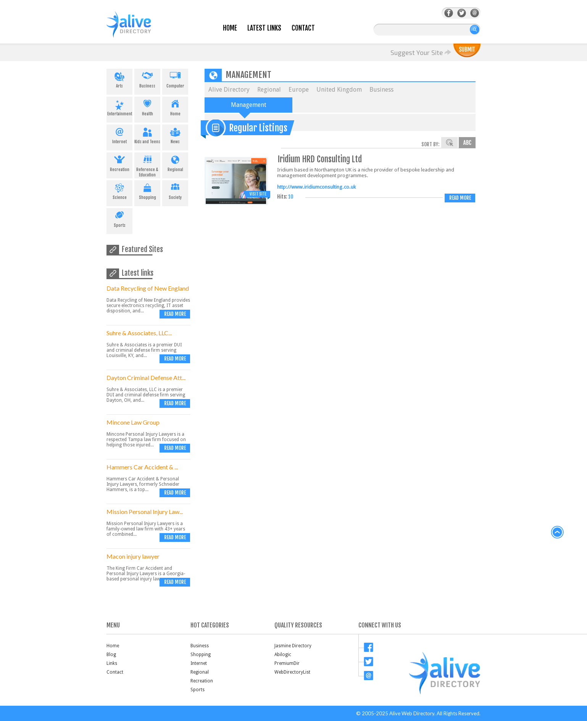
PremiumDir (287, 663)
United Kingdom (339, 89)
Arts (119, 79)
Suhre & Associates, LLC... (139, 332)
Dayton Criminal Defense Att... (145, 377)
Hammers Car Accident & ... (142, 466)
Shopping (147, 190)
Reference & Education (147, 165)
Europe (299, 89)
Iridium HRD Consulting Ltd (320, 159)
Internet (119, 134)
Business (147, 79)
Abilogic (282, 654)
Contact (303, 28)
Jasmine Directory (292, 645)
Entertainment (119, 106)
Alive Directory (229, 89)
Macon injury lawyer (133, 556)
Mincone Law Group (133, 422)
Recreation (119, 162)
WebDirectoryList (292, 672)
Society (175, 190)
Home (230, 28)
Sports (119, 218)
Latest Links (264, 28)
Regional (175, 162)
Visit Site (258, 194)
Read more (175, 314)
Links (111, 663)
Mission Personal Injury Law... (144, 511)
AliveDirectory (137, 29)
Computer (175, 79)
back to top (557, 532)
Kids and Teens (147, 134)
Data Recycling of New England (147, 288)
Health (147, 106)
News (175, 134)
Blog (111, 654)
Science (119, 190)
